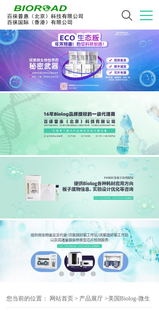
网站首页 (61, 298)
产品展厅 (91, 298)
